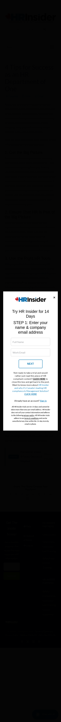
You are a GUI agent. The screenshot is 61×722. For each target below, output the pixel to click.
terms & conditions (31, 418)
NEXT (30, 363)
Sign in (43, 401)
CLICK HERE (39, 379)
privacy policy (29, 415)
